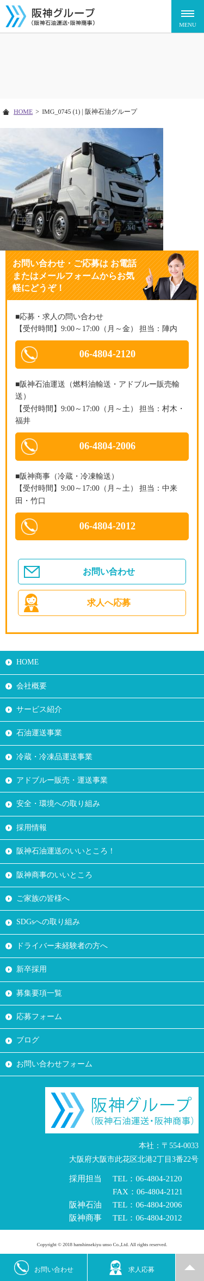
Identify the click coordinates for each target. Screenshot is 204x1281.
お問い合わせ (109, 571)
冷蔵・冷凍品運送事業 (54, 757)
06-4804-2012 (107, 526)
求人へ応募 (109, 602)
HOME (23, 111)
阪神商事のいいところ (54, 875)
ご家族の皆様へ (43, 898)
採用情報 (31, 827)
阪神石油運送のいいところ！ (65, 851)
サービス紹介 (39, 709)
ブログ (27, 1040)
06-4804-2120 (107, 354)
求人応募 (131, 1267)
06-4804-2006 (107, 446)
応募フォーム (39, 1016)
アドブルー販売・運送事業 (62, 780)
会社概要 (31, 686)
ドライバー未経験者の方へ (62, 946)
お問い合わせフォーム (54, 1064)
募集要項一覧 (39, 993)
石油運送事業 (39, 733)
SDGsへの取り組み (48, 922)
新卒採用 (31, 969)
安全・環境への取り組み (58, 804)
